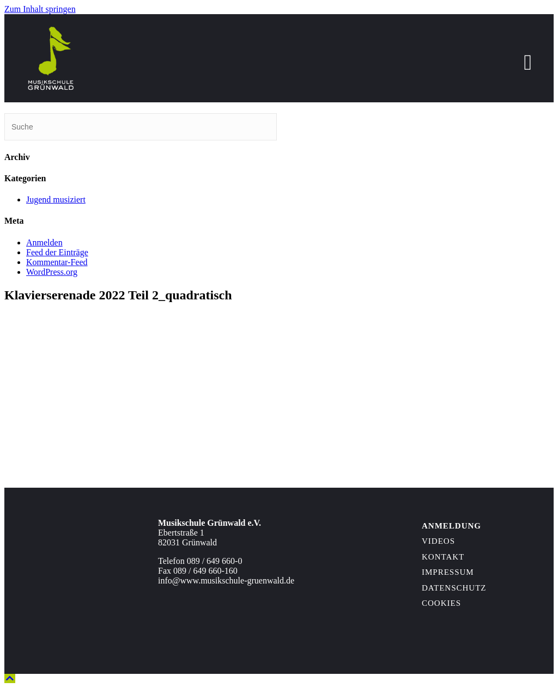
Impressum (448, 572)
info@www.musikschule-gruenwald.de (226, 580)
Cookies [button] (441, 603)
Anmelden (44, 242)
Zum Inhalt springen (40, 9)
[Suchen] (140, 126)
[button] (9, 678)
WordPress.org (51, 272)
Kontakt (443, 556)
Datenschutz (454, 587)
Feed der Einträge (57, 252)
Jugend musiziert (56, 199)
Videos (438, 541)
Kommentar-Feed (57, 262)
